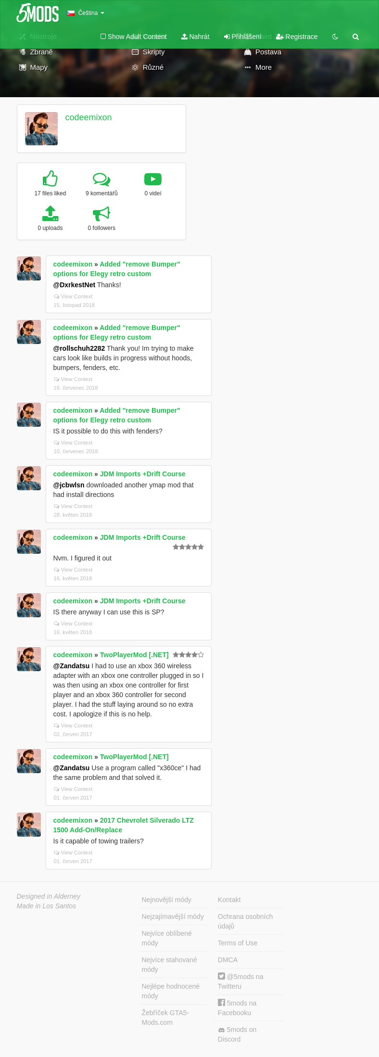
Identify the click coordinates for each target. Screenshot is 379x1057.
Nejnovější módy (167, 900)
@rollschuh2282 (79, 348)
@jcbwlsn (69, 485)
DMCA (228, 960)
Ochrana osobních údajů (245, 921)
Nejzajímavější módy (173, 916)
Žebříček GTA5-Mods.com (166, 1017)
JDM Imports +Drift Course (143, 474)
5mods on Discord (237, 1034)
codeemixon (88, 117)
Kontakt (229, 900)
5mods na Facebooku (237, 1008)
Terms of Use (237, 943)
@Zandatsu (71, 666)
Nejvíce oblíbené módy (167, 938)
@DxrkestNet (74, 285)
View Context (73, 296)
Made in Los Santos (46, 906)
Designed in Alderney (49, 896)
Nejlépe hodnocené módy (171, 991)
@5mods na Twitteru (241, 981)
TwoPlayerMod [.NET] (134, 655)
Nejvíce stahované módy (169, 964)
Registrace (297, 36)
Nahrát (195, 36)
